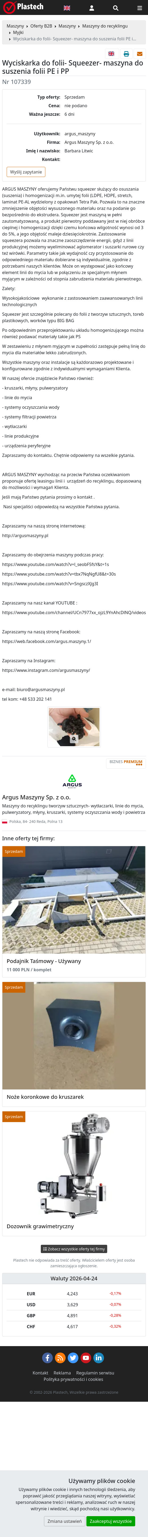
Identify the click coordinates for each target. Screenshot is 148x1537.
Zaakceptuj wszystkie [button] (111, 1521)
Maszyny (15, 26)
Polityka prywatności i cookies (73, 1379)
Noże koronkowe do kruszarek (45, 1096)
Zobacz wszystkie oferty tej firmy (74, 1248)
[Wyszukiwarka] (116, 7)
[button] (92, 7)
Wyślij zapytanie (26, 172)
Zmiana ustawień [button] (64, 1521)
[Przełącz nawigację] (140, 7)
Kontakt (40, 1373)
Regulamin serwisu (95, 1373)
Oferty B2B (41, 26)
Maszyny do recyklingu (104, 26)
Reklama (62, 1373)
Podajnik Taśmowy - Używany (44, 961)
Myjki (18, 32)
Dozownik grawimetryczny (40, 1226)
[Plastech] (23, 7)
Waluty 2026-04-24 (74, 1278)
